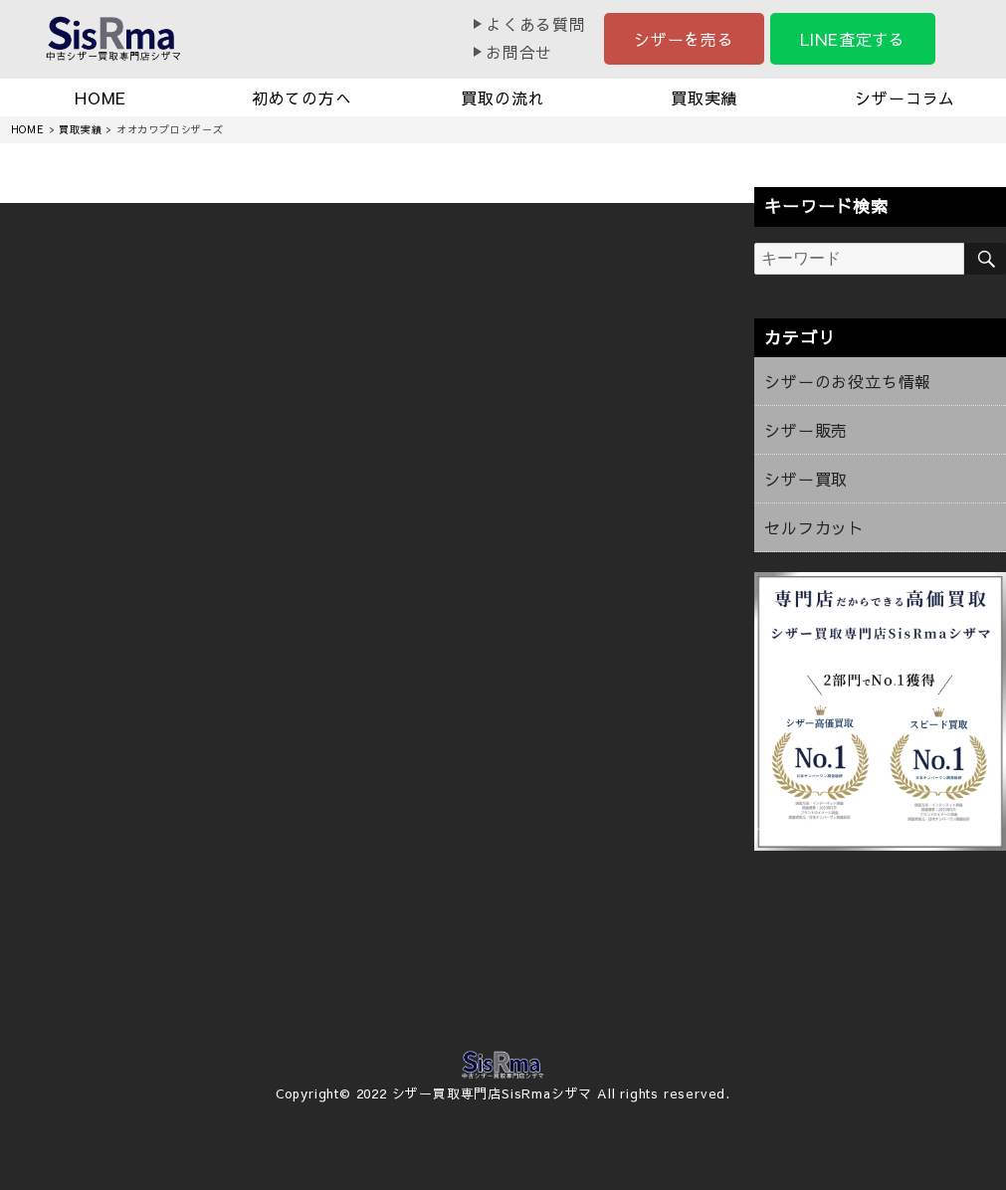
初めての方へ (302, 97)
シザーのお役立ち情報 (847, 381)
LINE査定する (852, 39)
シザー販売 (806, 430)
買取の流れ (502, 97)
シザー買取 (806, 479)
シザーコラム (905, 97)
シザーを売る (684, 39)
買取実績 (704, 97)
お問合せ (519, 52)
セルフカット (814, 527)
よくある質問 (536, 24)
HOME (100, 97)
